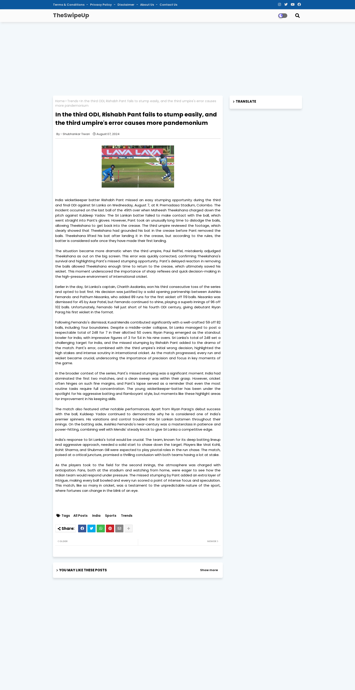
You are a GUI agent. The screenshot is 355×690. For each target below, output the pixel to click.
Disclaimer (126, 4)
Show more (209, 570)
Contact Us (168, 4)
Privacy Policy (101, 4)
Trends (72, 101)
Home (60, 101)
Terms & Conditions (69, 4)
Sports (110, 516)
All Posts (80, 516)
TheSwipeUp (71, 15)
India (96, 516)
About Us (147, 4)
